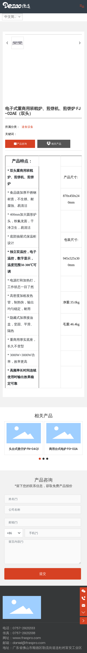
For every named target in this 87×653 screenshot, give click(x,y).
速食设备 (27, 127)
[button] (40, 459)
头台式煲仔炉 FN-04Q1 (24, 449)
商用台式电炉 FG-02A (63, 449)
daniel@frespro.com (29, 642)
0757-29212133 (24, 628)
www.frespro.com (27, 638)
